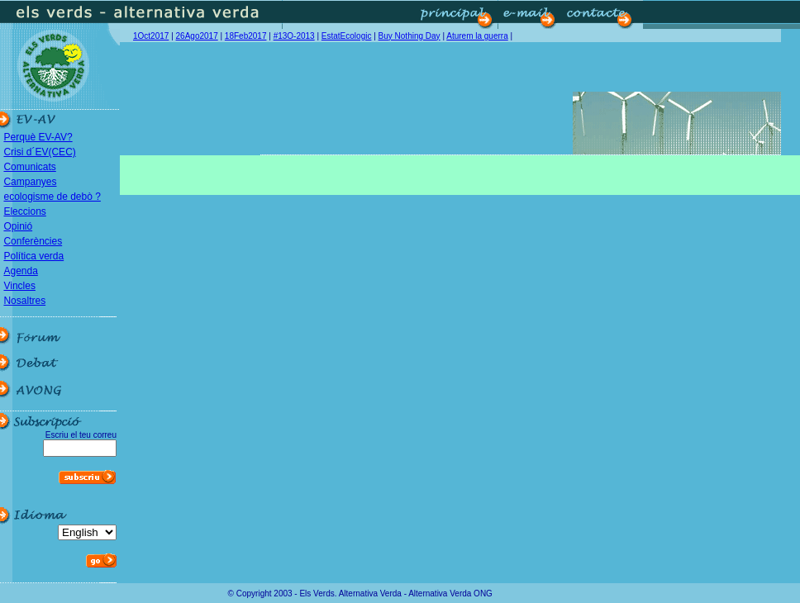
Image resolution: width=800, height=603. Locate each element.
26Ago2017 (197, 35)
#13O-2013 (294, 35)
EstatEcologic (346, 35)
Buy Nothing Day (409, 35)
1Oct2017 (151, 35)
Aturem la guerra (476, 35)
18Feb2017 (246, 35)
